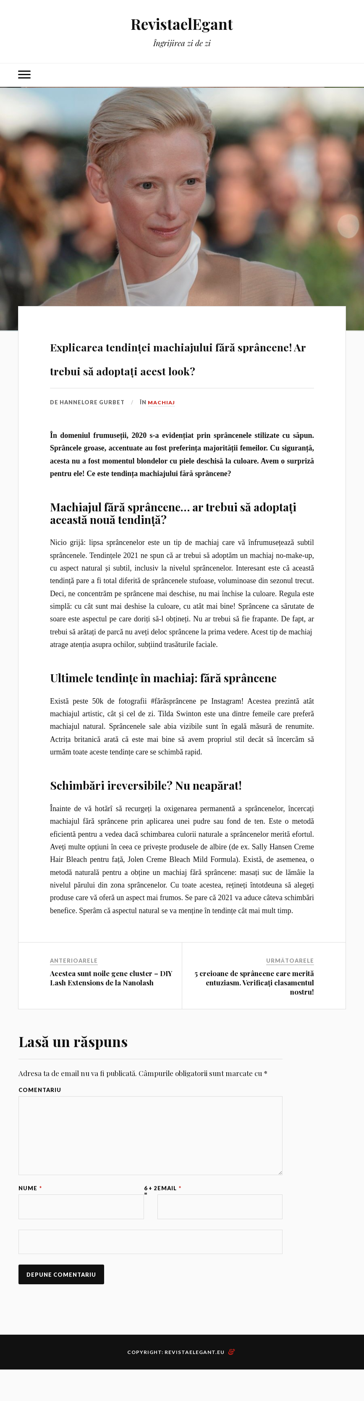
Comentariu (39, 1114)
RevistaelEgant (182, 23)
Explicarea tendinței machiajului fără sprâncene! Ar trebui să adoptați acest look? (181, 367)
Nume (30, 1217)
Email (169, 1217)
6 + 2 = (150, 1220)
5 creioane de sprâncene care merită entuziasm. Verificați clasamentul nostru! (254, 1006)
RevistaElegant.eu (195, 1383)
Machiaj (161, 426)
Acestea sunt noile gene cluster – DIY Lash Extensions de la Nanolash (111, 1001)
